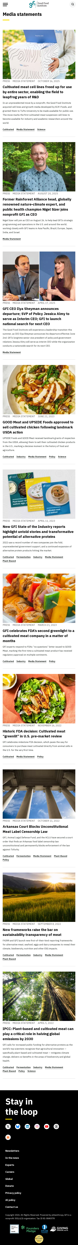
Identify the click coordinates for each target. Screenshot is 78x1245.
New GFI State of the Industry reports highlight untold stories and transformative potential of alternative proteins (38, 531)
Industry (21, 456)
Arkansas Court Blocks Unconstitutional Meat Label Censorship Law (35, 829)
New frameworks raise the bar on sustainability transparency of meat (32, 932)
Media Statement (25, 129)
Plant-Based (9, 561)
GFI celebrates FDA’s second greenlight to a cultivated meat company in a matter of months (38, 635)
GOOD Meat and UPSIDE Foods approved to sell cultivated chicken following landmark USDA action (38, 427)
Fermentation (23, 557)
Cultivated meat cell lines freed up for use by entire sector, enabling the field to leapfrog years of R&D (37, 92)
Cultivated (8, 129)
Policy (52, 456)
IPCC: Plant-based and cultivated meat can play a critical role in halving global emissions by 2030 (38, 1033)
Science (41, 129)
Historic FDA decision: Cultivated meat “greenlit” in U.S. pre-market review (34, 733)
